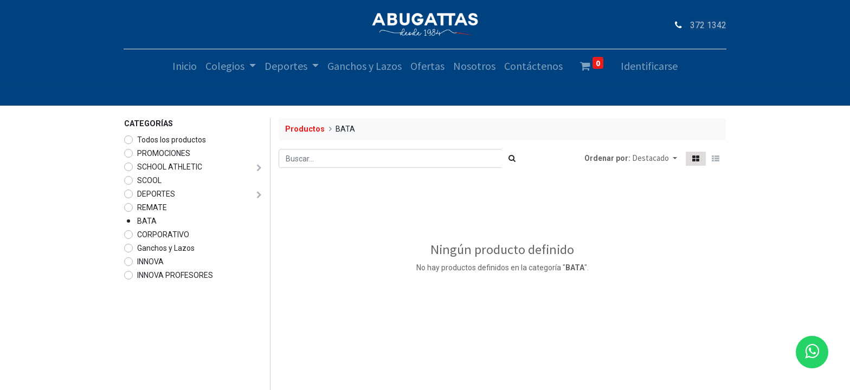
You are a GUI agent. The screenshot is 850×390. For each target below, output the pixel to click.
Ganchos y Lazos (166, 248)
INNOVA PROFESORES (175, 275)
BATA (147, 221)
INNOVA (150, 261)
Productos (305, 129)
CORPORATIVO (163, 234)
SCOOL (149, 180)
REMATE (152, 207)
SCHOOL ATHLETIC (169, 166)
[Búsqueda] (512, 158)
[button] (654, 158)
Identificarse (649, 66)
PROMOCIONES (163, 153)
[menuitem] (184, 66)
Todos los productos (171, 139)
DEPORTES (156, 194)
